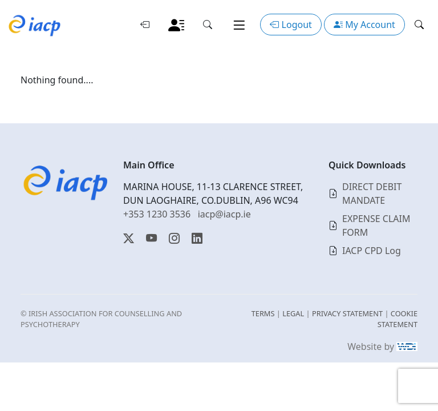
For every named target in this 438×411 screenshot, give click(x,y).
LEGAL (293, 313)
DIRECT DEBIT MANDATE (372, 193)
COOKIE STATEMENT (397, 318)
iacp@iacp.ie (224, 214)
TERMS (263, 313)
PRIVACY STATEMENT (347, 313)
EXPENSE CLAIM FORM (376, 225)
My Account (364, 24)
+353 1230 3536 (156, 214)
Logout (290, 24)
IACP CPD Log (371, 250)
